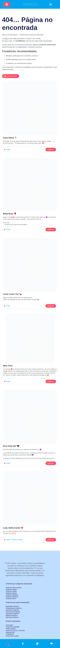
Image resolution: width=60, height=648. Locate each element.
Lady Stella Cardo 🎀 (13, 528)
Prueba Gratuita (17, 539)
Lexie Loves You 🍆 (12, 294)
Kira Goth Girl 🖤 (11, 446)
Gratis (8, 149)
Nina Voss (8, 366)
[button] (51, 4)
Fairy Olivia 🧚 (10, 138)
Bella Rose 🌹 (9, 214)
